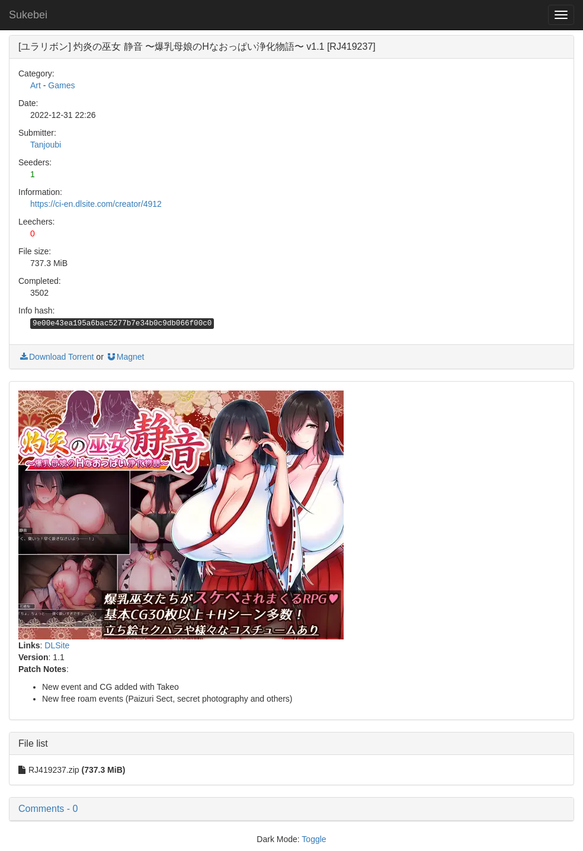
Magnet (125, 356)
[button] (291, 809)
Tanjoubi (45, 144)
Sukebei (28, 15)
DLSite (56, 645)
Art (35, 85)
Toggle (314, 839)
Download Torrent (56, 356)
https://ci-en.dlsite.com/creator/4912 (96, 204)
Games (61, 85)
